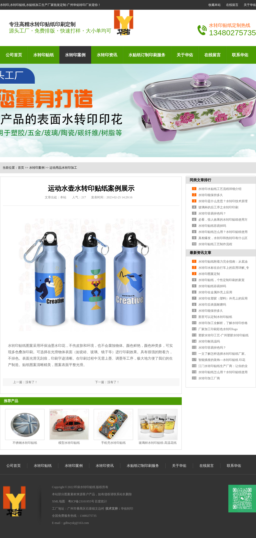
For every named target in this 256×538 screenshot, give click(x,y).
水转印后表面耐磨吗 (212, 304)
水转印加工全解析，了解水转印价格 (223, 323)
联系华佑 (240, 55)
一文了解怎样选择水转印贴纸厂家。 (223, 354)
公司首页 (14, 55)
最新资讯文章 (200, 253)
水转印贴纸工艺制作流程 (215, 244)
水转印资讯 (107, 55)
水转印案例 (75, 55)
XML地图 (58, 501)
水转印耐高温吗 (209, 341)
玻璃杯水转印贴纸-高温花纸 (158, 443)
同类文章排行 (200, 180)
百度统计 (101, 501)
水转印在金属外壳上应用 (215, 292)
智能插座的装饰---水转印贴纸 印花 (221, 360)
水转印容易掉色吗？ (212, 213)
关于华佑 (250, 5)
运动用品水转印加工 (63, 167)
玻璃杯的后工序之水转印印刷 (218, 207)
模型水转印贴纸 (69, 443)
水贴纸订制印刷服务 (147, 55)
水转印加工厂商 (209, 378)
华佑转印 (127, 508)
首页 (21, 167)
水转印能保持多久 (210, 195)
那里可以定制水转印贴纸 (215, 317)
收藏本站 (214, 5)
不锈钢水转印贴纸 (25, 443)
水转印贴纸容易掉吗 (212, 226)
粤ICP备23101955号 (81, 501)
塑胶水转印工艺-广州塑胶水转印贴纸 (223, 335)
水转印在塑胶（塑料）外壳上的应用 (223, 298)
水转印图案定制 (209, 274)
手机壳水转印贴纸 (113, 443)
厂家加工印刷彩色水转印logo (218, 329)
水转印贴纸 (43, 55)
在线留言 (232, 5)
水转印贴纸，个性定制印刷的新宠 (221, 280)
